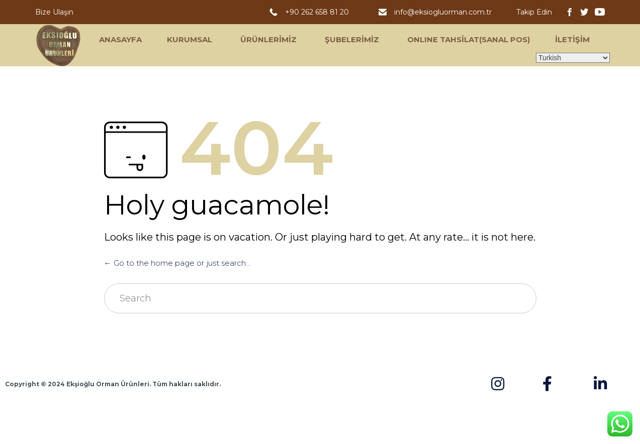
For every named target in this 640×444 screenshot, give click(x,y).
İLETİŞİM (572, 39)
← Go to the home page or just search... (177, 263)
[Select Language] (573, 58)
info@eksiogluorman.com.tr (444, 12)
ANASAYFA (120, 39)
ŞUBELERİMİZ (352, 39)
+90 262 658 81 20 (319, 12)
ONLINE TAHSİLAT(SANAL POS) (468, 39)
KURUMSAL (189, 39)
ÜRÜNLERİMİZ (268, 39)
